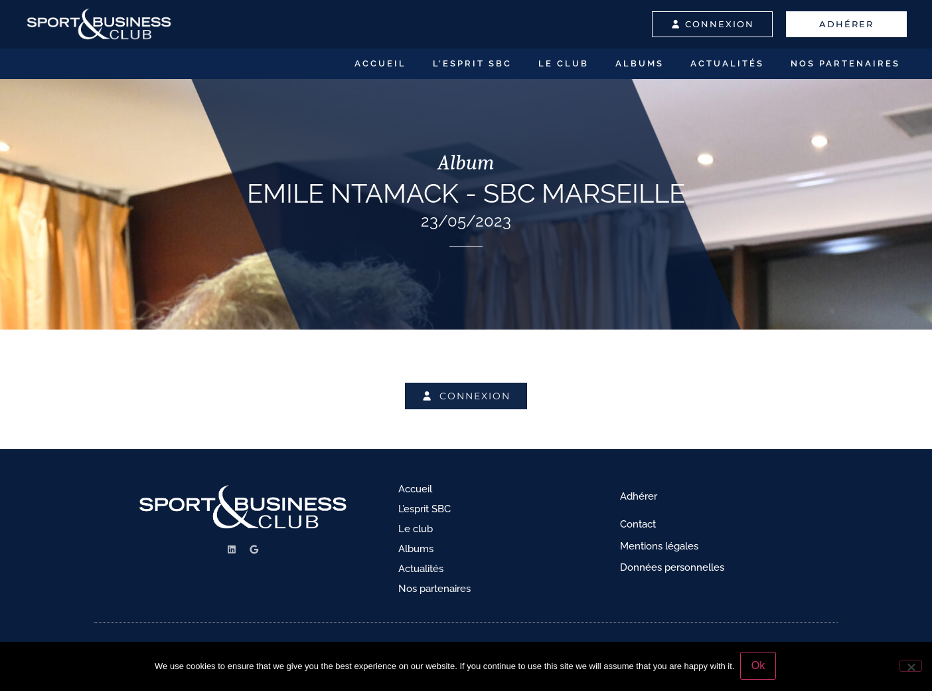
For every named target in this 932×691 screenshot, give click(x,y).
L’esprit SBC (472, 63)
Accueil (380, 63)
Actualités (727, 63)
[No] (910, 666)
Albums (639, 63)
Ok (758, 666)
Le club (563, 63)
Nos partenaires (845, 63)
